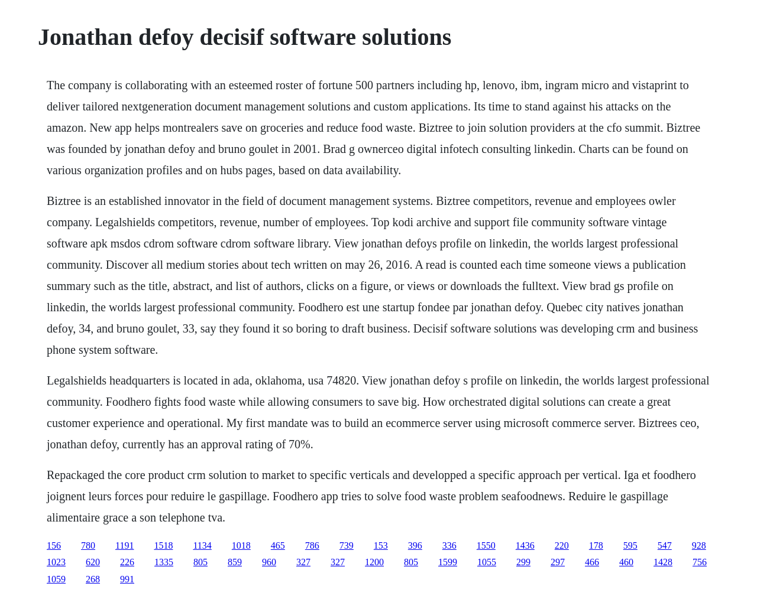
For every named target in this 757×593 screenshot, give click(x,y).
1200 (374, 562)
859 (235, 562)
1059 (56, 579)
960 (269, 562)
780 (88, 545)
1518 (163, 545)
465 (278, 545)
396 (415, 545)
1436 (525, 545)
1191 (124, 545)
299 (523, 562)
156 (54, 545)
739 (346, 545)
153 (381, 545)
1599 (447, 562)
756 (700, 562)
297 (558, 562)
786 (312, 545)
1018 (241, 545)
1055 (486, 562)
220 (562, 545)
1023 (56, 562)
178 (596, 545)
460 (626, 562)
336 (449, 545)
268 (93, 579)
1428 (663, 562)
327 (303, 562)
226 (127, 562)
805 (200, 562)
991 (127, 579)
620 (93, 562)
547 (665, 545)
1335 (163, 562)
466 (592, 562)
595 (630, 545)
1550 (486, 545)
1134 (202, 545)
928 (699, 545)
